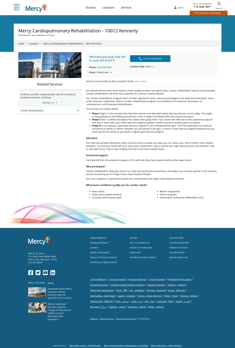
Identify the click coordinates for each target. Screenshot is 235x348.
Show (142, 66)
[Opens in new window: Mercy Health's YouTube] (45, 272)
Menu (17, 7)
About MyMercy (98, 237)
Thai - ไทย (149, 301)
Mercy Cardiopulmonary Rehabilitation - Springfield (126, 345)
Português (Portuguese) (179, 279)
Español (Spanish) (156, 284)
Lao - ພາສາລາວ (136, 290)
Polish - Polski (171, 295)
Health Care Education (141, 247)
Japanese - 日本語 (137, 306)
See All (50, 282)
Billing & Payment (99, 242)
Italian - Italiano (156, 306)
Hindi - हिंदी (121, 290)
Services (126, 7)
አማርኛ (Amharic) (98, 279)
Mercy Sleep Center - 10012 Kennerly (85, 345)
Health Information (100, 252)
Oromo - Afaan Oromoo (150, 295)
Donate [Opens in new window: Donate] (133, 237)
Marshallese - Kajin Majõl (102, 295)
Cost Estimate (176, 237)
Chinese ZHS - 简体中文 (101, 301)
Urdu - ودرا (136, 301)
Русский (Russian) (99, 284)
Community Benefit (179, 242)
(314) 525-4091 (104, 67)
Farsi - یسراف (122, 301)
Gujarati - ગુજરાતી (117, 306)
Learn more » (141, 81)
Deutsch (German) (138, 279)
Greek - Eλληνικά (176, 290)
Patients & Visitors (178, 247)
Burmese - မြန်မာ (98, 306)
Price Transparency (139, 242)
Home (21, 43)
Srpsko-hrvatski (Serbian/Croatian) (128, 284)
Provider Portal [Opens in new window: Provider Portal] (177, 252)
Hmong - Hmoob (188, 295)
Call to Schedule (150, 58)
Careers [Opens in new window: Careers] (94, 247)
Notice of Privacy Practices (103, 257)
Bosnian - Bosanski (156, 290)
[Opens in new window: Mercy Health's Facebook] (30, 272)
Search (219, 5)
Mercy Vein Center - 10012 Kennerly (166, 345)
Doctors (91, 7)
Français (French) (117, 279)
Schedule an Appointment (103, 262)
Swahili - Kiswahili (126, 295)
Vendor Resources (178, 257)
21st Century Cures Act (126, 318)
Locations (108, 7)
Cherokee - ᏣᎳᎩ (165, 301)
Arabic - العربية (183, 301)
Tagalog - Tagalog (176, 284)
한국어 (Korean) (157, 279)
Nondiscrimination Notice (143, 257)
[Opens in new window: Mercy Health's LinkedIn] (52, 272)
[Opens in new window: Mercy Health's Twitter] (38, 272)
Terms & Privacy (107, 318)
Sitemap (94, 318)
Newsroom (135, 252)
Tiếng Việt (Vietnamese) (102, 290)
